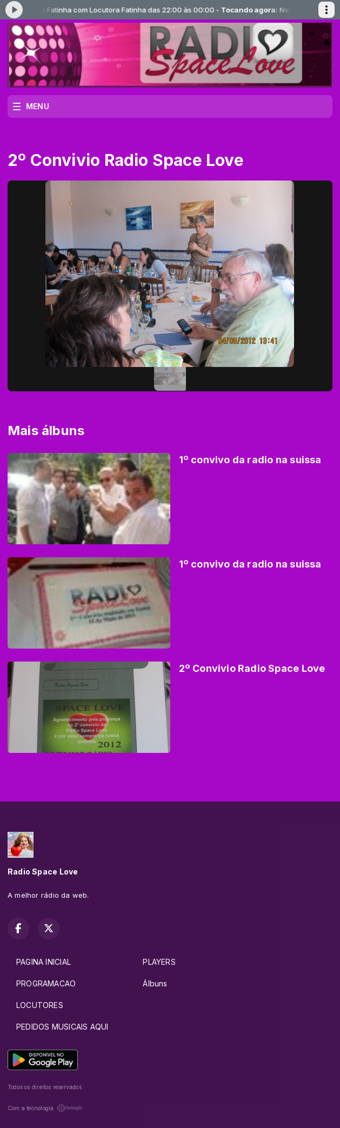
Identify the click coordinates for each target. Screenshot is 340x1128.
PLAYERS (159, 961)
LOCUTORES (39, 1005)
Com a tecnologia (45, 1108)
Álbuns (155, 983)
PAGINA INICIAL (43, 961)
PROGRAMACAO (46, 983)
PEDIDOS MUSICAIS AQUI (62, 1026)
